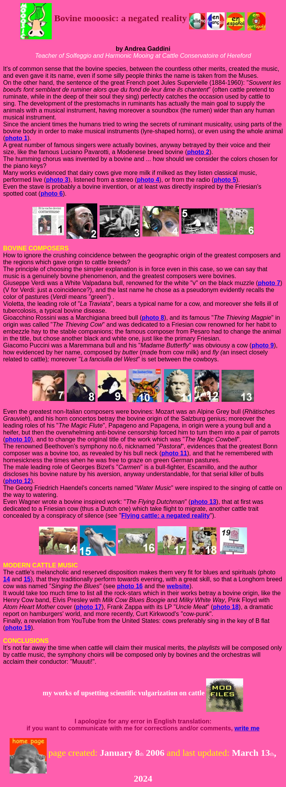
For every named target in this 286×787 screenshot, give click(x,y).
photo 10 (18, 439)
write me (246, 728)
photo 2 (198, 152)
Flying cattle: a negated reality (165, 515)
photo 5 (225, 179)
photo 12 (18, 481)
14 (6, 579)
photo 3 (57, 179)
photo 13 (204, 501)
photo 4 (148, 179)
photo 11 (174, 453)
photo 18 (226, 607)
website (178, 586)
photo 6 (52, 193)
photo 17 (89, 607)
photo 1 (16, 138)
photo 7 (269, 283)
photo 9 (263, 345)
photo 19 (18, 627)
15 (27, 579)
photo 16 (130, 586)
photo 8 (153, 317)
